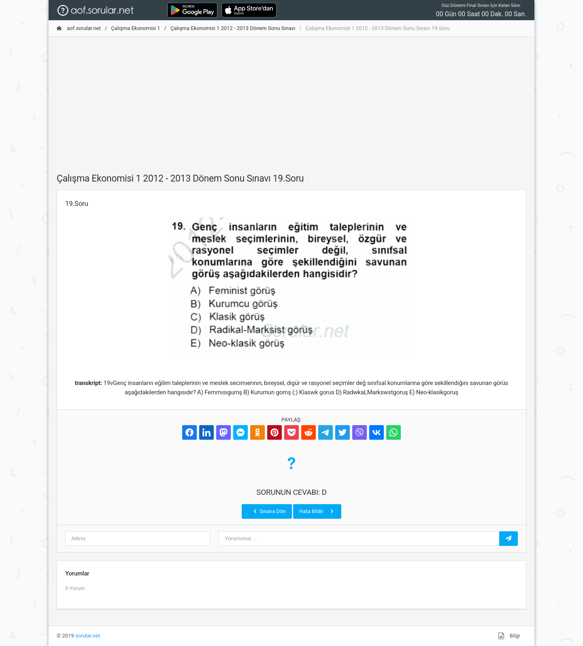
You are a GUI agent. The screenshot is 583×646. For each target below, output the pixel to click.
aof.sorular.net (79, 28)
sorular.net (87, 636)
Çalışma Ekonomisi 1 (135, 28)
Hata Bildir (317, 511)
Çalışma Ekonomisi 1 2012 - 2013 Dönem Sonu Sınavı (232, 28)
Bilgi (509, 636)
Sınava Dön (269, 511)
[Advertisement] (291, 100)
